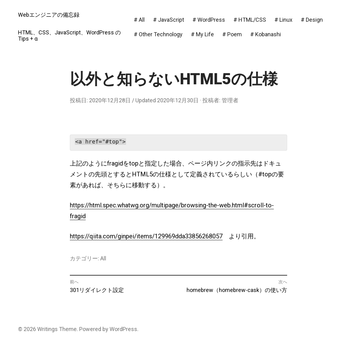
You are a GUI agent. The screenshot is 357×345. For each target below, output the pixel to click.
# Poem (232, 34)
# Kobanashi (265, 34)
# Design (312, 19)
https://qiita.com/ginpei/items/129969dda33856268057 (146, 236)
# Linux (283, 19)
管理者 (230, 100)
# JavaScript (168, 19)
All (103, 258)
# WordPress (208, 19)
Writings (47, 329)
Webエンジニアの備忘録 (48, 14)
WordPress (123, 329)
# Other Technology (158, 34)
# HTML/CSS (249, 19)
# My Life (202, 34)
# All (139, 19)
